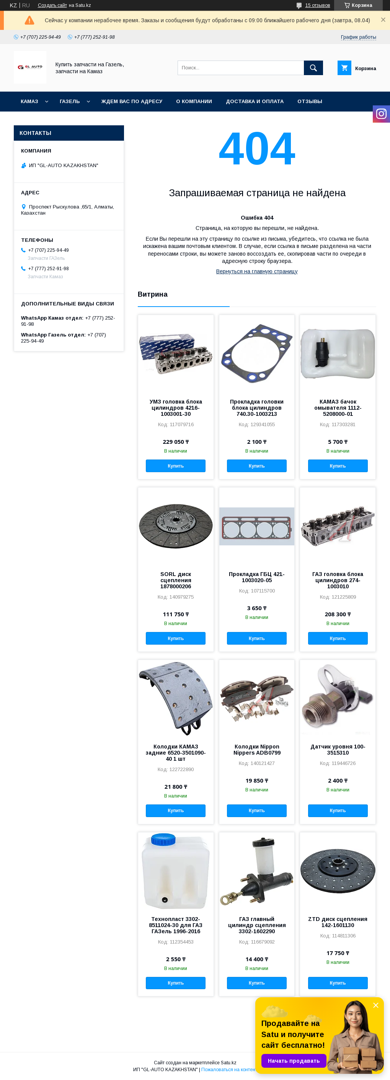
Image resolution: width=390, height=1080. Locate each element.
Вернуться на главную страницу (257, 271)
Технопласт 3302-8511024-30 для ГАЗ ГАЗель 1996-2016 (175, 925)
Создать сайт (52, 5)
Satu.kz (229, 1062)
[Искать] (313, 68)
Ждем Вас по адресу (131, 101)
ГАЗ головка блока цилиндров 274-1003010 (337, 580)
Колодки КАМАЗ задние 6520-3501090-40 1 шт (176, 753)
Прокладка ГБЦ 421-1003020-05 (257, 577)
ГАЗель (70, 101)
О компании (194, 101)
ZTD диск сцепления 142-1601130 (337, 922)
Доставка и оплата (255, 101)
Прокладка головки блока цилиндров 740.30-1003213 (257, 408)
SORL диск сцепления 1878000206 (175, 580)
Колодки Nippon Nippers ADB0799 (257, 750)
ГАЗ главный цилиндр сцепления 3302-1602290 (257, 925)
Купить (176, 466)
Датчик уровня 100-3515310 (338, 750)
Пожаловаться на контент (229, 1069)
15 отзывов (317, 5)
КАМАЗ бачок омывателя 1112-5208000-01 (338, 408)
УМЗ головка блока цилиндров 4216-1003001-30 (176, 408)
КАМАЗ (29, 101)
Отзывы (309, 101)
